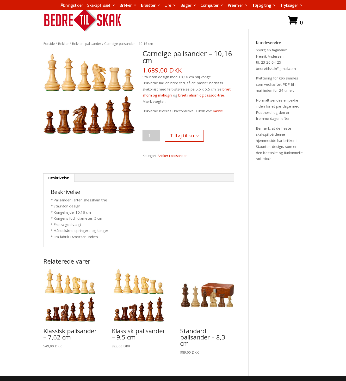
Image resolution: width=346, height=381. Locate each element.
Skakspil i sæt (98, 5)
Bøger (185, 5)
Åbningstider (72, 5)
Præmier (235, 5)
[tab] (58, 178)
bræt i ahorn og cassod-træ (201, 95)
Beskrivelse (58, 177)
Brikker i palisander (86, 43)
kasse (218, 111)
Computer (209, 5)
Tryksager (289, 5)
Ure (168, 5)
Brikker (125, 5)
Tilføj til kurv (184, 135)
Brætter (148, 5)
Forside (49, 43)
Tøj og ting (261, 5)
